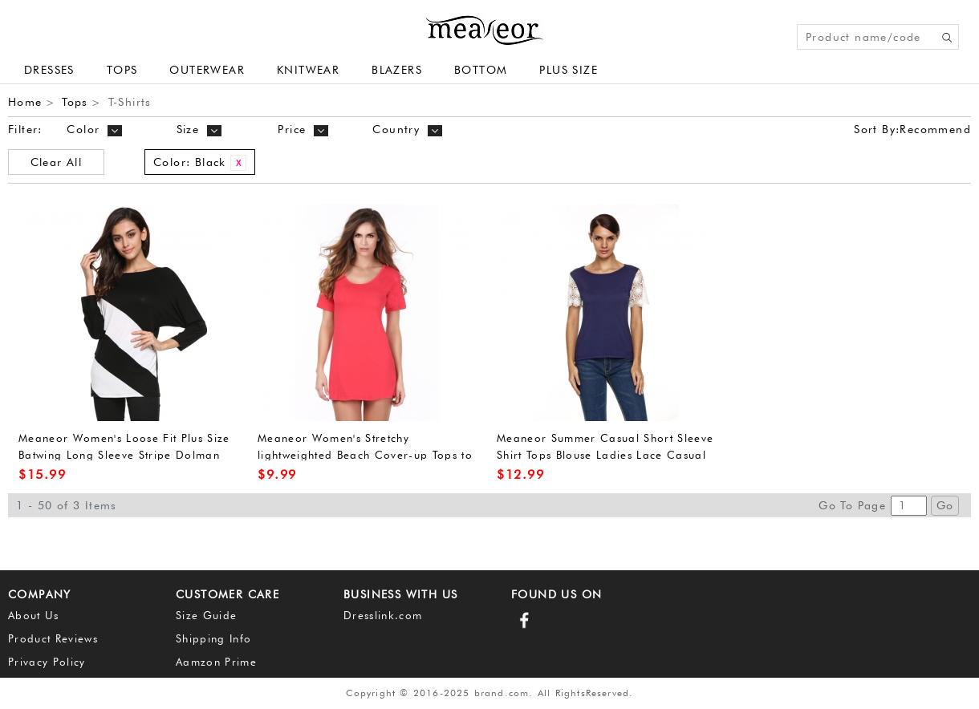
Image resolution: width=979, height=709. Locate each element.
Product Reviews (53, 638)
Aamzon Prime (216, 661)
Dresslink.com (382, 615)
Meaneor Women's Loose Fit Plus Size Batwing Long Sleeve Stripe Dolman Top (124, 454)
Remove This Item (238, 163)
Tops (122, 69)
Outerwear (207, 69)
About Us (33, 615)
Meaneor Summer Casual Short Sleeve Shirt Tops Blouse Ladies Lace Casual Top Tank (605, 454)
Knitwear (308, 69)
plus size (568, 69)
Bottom (480, 69)
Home (25, 101)
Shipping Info (213, 638)
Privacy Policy (47, 661)
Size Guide (206, 615)
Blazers (397, 69)
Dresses (49, 69)
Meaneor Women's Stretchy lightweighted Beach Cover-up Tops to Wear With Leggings (365, 454)
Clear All (56, 162)
